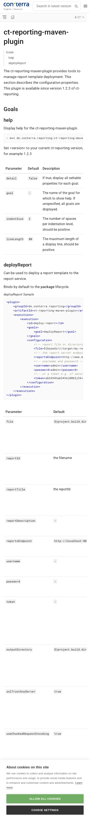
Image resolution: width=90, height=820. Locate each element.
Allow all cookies (45, 798)
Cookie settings (45, 810)
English (7, 9)
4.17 (78, 17)
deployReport (17, 63)
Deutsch (18, 9)
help (11, 57)
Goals (10, 52)
